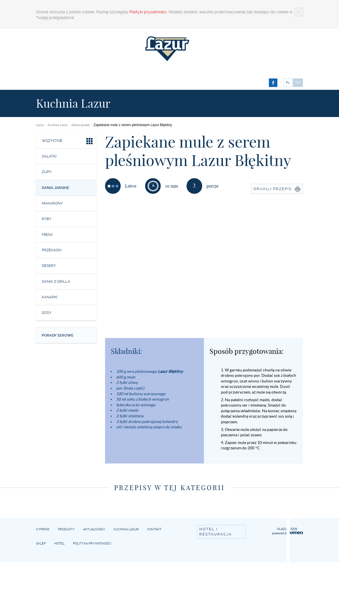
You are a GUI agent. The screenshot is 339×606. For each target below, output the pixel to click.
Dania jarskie (81, 125)
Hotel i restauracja (215, 531)
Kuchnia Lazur (58, 125)
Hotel (59, 543)
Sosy (46, 313)
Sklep (41, 543)
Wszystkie (68, 142)
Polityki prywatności (148, 12)
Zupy (46, 172)
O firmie (42, 529)
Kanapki (49, 297)
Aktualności (94, 529)
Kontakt (154, 529)
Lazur (40, 125)
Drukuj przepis (277, 189)
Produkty (66, 529)
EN (298, 82)
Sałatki (49, 156)
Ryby (46, 219)
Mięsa (47, 234)
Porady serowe (58, 335)
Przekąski (51, 250)
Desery (49, 265)
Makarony (52, 203)
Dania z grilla (56, 281)
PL (288, 82)
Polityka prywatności (92, 543)
